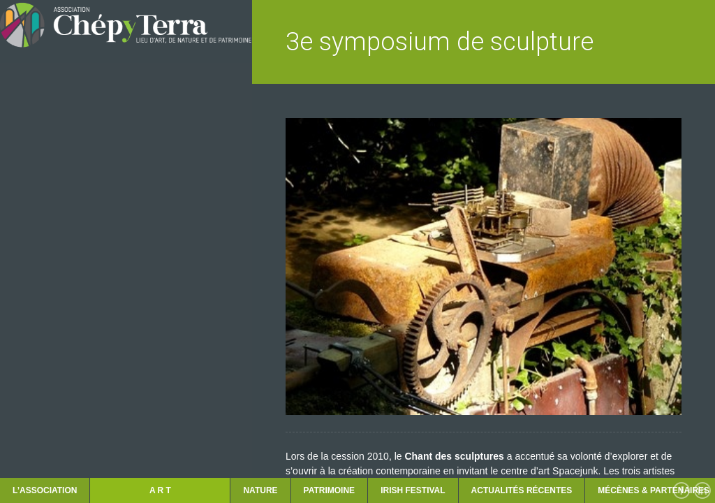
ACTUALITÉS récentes (522, 490)
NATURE (260, 490)
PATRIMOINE (329, 490)
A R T (160, 490)
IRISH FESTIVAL (413, 490)
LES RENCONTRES (57, 343)
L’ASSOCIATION (45, 490)
